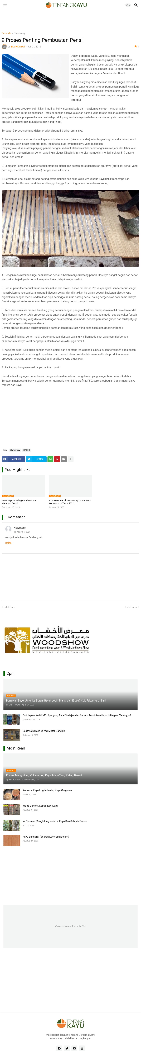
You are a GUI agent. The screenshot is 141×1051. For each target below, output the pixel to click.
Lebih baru (9, 607)
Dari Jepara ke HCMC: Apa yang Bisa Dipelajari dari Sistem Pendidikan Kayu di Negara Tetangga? (77, 715)
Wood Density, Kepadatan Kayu (40, 805)
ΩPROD (26, 450)
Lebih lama (131, 607)
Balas (8, 543)
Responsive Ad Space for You (70, 926)
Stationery (19, 33)
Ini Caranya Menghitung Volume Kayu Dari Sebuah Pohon (55, 821)
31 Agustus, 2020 (22, 532)
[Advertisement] (64, 18)
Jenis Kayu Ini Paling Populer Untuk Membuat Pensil (19, 502)
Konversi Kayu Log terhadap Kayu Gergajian (47, 790)
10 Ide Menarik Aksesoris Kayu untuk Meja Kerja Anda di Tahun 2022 (70, 502)
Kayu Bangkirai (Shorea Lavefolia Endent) (46, 836)
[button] (4, 5)
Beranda (6, 33)
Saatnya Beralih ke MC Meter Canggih (44, 730)
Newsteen (20, 527)
